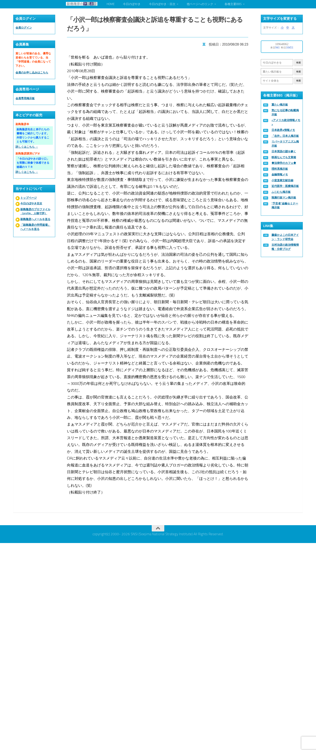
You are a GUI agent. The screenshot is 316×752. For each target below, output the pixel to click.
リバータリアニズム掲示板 (285, 143)
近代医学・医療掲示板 (285, 186)
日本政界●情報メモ (283, 130)
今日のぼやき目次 (31, 203)
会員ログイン (24, 27)
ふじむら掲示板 (281, 191)
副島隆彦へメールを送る (35, 219)
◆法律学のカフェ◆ (284, 162)
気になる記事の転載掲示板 (285, 112)
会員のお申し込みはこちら (32, 72)
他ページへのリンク (200, 4)
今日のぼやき (132, 4)
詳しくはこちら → (27, 146)
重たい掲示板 (280, 104)
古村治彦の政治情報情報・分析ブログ (285, 247)
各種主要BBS (233, 4)
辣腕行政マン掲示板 (284, 197)
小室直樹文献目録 (282, 180)
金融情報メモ (280, 174)
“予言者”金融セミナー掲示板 (285, 205)
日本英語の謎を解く (284, 151)
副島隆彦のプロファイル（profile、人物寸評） (35, 211)
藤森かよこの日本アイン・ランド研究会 (285, 237)
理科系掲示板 (280, 168)
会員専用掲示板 (25, 98)
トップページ (28, 197)
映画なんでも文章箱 (284, 157)
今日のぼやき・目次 (162, 4)
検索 (298, 62)
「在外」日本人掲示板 (285, 135)
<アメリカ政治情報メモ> (286, 122)
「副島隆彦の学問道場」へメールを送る (35, 227)
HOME (111, 4)
